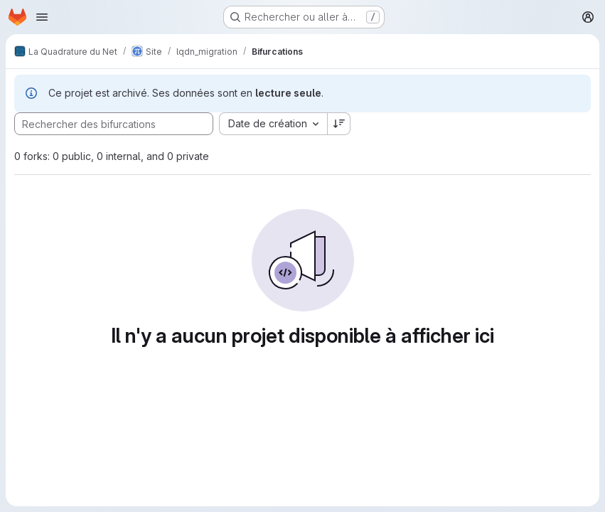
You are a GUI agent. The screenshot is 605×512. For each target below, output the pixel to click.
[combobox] (273, 123)
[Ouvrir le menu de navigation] (42, 17)
